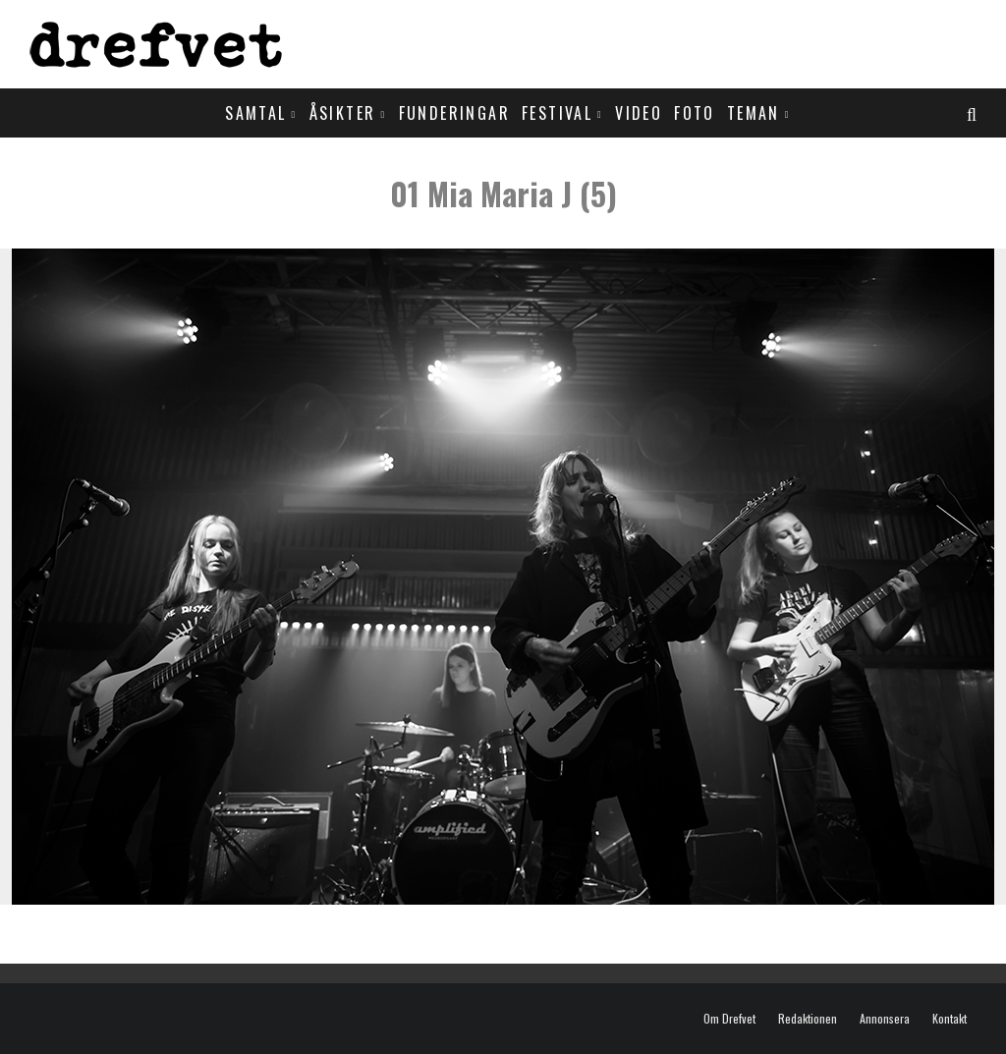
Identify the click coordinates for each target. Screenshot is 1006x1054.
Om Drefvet (729, 1019)
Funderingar (454, 113)
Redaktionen (807, 1019)
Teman (753, 113)
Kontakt (949, 1019)
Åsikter (342, 113)
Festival (557, 113)
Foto (694, 113)
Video (638, 113)
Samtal (255, 113)
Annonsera (885, 1019)
